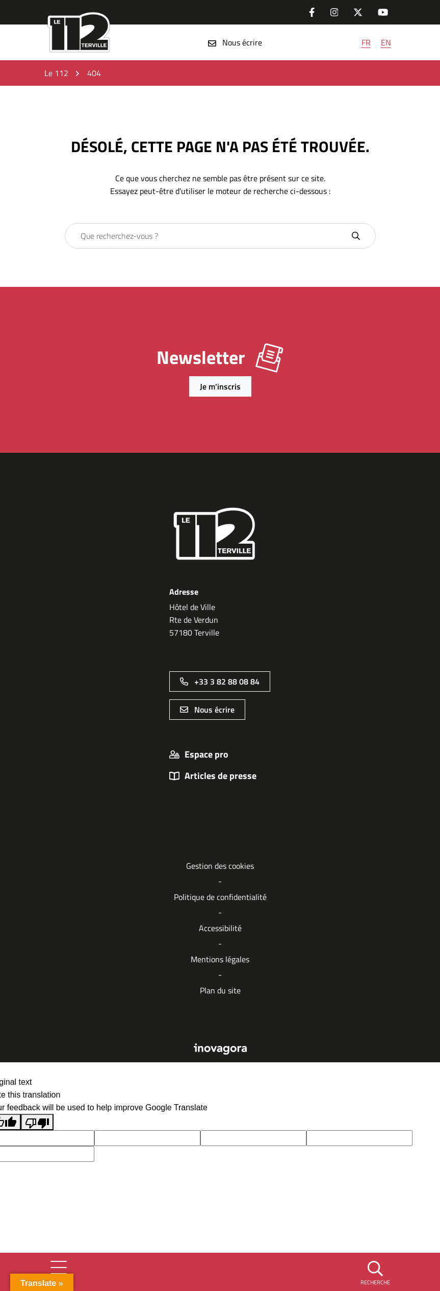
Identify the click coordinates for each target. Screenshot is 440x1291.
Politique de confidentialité (220, 897)
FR (366, 42)
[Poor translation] (37, 1122)
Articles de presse (220, 776)
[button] (375, 1272)
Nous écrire (235, 42)
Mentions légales (220, 959)
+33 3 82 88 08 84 (220, 681)
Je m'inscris (220, 386)
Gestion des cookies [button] (220, 866)
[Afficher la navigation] (58, 1271)
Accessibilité (220, 928)
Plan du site (220, 990)
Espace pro (206, 754)
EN (386, 42)
